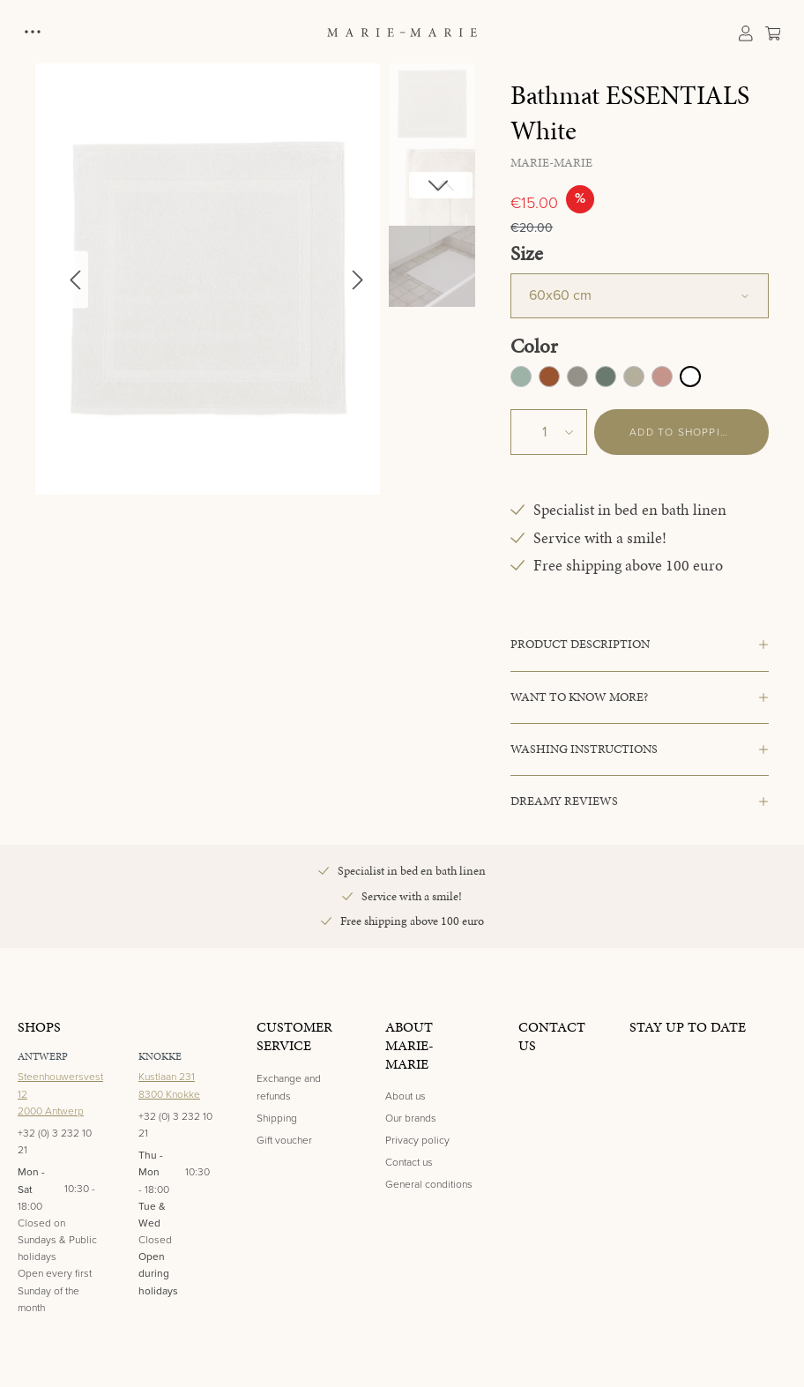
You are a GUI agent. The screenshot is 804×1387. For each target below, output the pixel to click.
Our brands (410, 1118)
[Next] (358, 279)
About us (405, 1096)
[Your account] (745, 31)
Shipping (277, 1118)
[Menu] (34, 31)
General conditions (429, 1184)
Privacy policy (417, 1140)
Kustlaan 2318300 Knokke (169, 1085)
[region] (255, 279)
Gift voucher (284, 1140)
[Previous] (75, 279)
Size (526, 253)
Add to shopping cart (699, 432)
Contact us (409, 1162)
